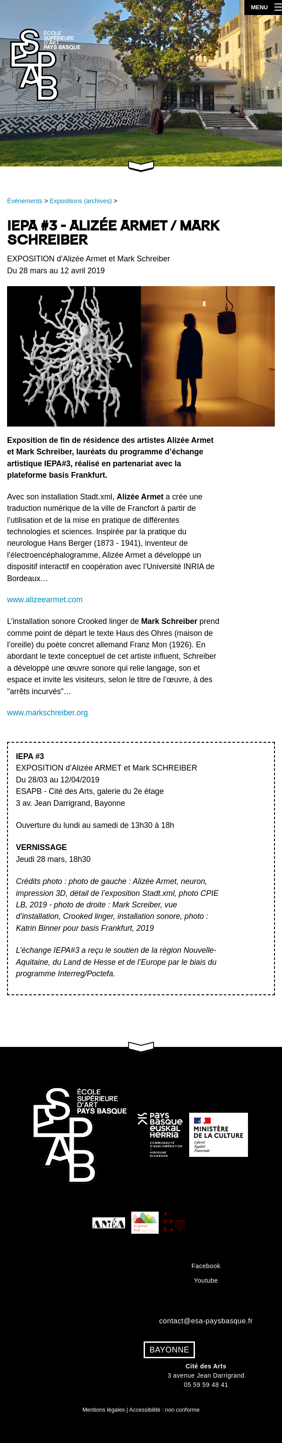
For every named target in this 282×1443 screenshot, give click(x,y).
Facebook (205, 1265)
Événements (24, 200)
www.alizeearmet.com (45, 599)
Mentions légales (103, 1409)
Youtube (206, 1280)
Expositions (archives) (81, 200)
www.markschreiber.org (47, 712)
